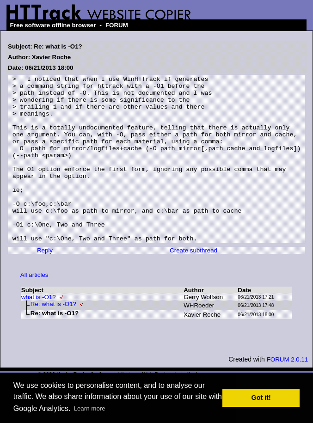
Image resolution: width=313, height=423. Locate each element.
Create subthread (193, 283)
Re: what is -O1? (53, 337)
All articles (34, 308)
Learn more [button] (89, 408)
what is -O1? (38, 330)
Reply (45, 283)
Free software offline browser (53, 25)
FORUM (116, 25)
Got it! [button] (261, 397)
